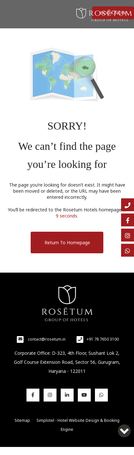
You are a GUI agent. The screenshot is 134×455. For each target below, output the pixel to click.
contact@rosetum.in (47, 339)
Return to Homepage (67, 242)
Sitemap (22, 420)
